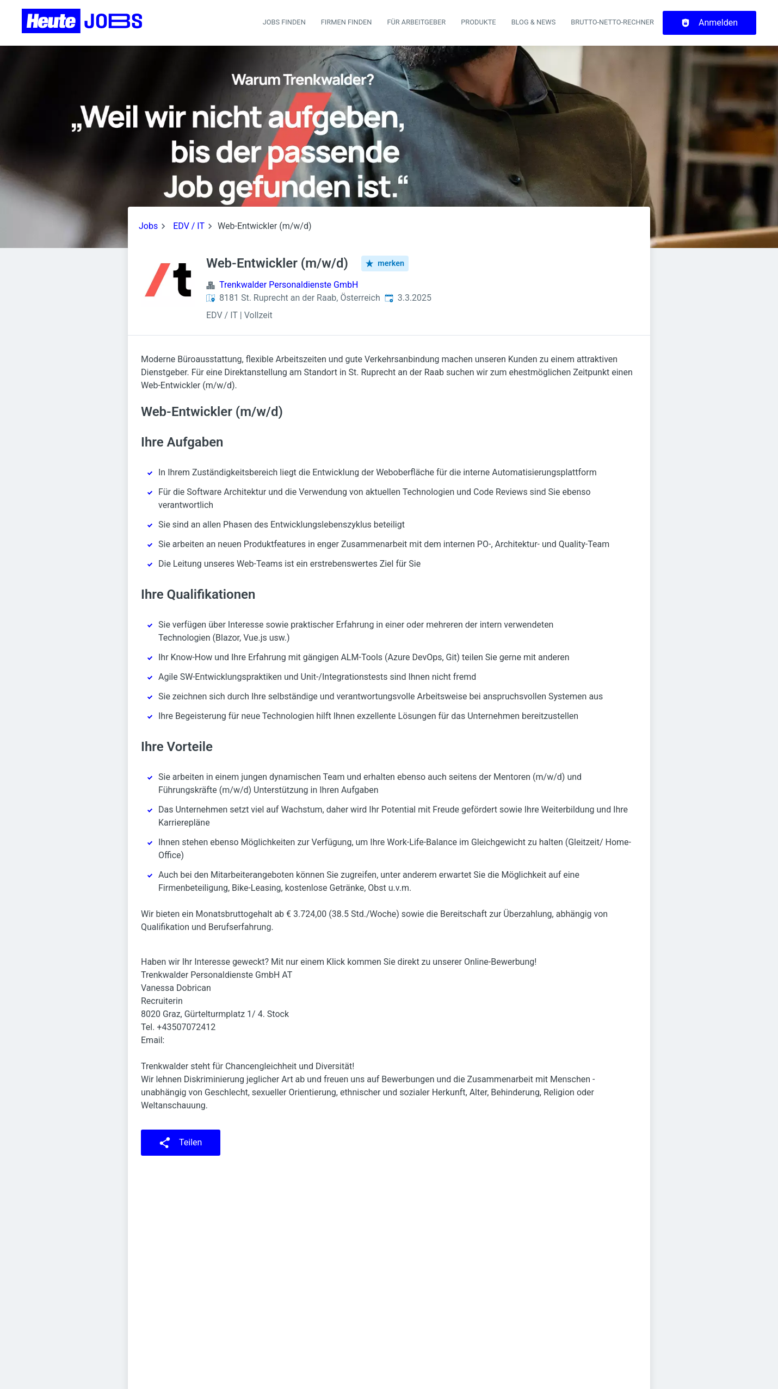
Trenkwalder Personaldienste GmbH (288, 285)
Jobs (148, 226)
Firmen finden (346, 22)
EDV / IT (189, 226)
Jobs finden (284, 22)
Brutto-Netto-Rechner (612, 22)
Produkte (478, 22)
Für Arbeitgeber (416, 22)
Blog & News (533, 22)
